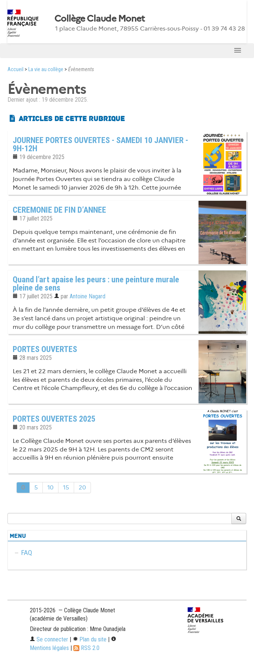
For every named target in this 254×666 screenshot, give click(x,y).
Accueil (15, 69)
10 (50, 487)
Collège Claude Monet (99, 18)
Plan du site (90, 639)
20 (82, 487)
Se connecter (49, 639)
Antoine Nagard (87, 296)
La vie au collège (45, 69)
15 (66, 487)
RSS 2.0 (86, 647)
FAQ (26, 552)
